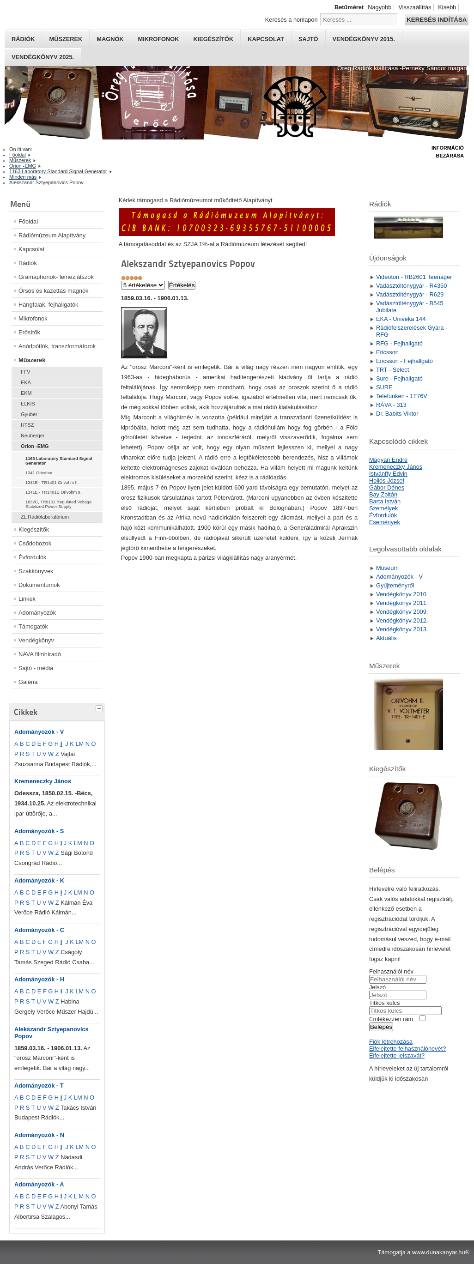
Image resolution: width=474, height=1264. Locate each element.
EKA (26, 382)
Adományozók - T (39, 1085)
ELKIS (28, 403)
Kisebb (447, 7)
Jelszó (377, 987)
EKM (26, 393)
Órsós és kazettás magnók (53, 290)
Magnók (110, 39)
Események (384, 522)
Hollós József (386, 480)
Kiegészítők (213, 39)
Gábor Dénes (386, 487)
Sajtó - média (35, 668)
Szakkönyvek (35, 571)
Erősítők (29, 332)
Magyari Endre (388, 459)
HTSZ (27, 425)
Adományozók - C (39, 929)
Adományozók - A (39, 1184)
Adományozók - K (39, 880)
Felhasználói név (391, 971)
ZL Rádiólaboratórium (45, 517)
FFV (25, 372)
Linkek (27, 598)
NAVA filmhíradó (39, 654)
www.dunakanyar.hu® (440, 1252)
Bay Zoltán (383, 494)
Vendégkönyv (36, 640)
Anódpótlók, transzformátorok (57, 346)
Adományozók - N (39, 1134)
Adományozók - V (39, 731)
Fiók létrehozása (391, 1041)
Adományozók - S (39, 831)
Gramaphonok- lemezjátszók (56, 276)
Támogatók (33, 626)
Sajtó (308, 39)
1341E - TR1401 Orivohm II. (52, 482)
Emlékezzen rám (391, 1019)
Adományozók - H (39, 979)
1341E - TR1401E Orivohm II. (53, 492)
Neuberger (32, 435)
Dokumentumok (39, 584)
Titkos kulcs (384, 1002)
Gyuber (29, 414)
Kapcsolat (266, 39)
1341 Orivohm (38, 473)
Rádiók (23, 39)
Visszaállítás (414, 7)
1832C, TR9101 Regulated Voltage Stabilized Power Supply (58, 504)
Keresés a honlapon (291, 19)
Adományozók (37, 612)
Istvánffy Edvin (388, 473)
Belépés (381, 1026)
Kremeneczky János (42, 781)
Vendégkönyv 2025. (43, 57)
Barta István (385, 501)
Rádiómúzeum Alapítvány (51, 235)
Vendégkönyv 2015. (364, 39)
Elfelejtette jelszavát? (397, 1055)
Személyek (383, 508)
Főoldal (28, 221)
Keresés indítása (437, 19)
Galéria (27, 681)
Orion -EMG (35, 446)
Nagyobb (379, 7)
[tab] (100, 707)
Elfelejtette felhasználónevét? (407, 1048)
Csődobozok (34, 543)
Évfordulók (32, 557)
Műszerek (65, 39)
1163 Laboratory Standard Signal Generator (58, 461)
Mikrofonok (158, 39)
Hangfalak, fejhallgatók (48, 304)
